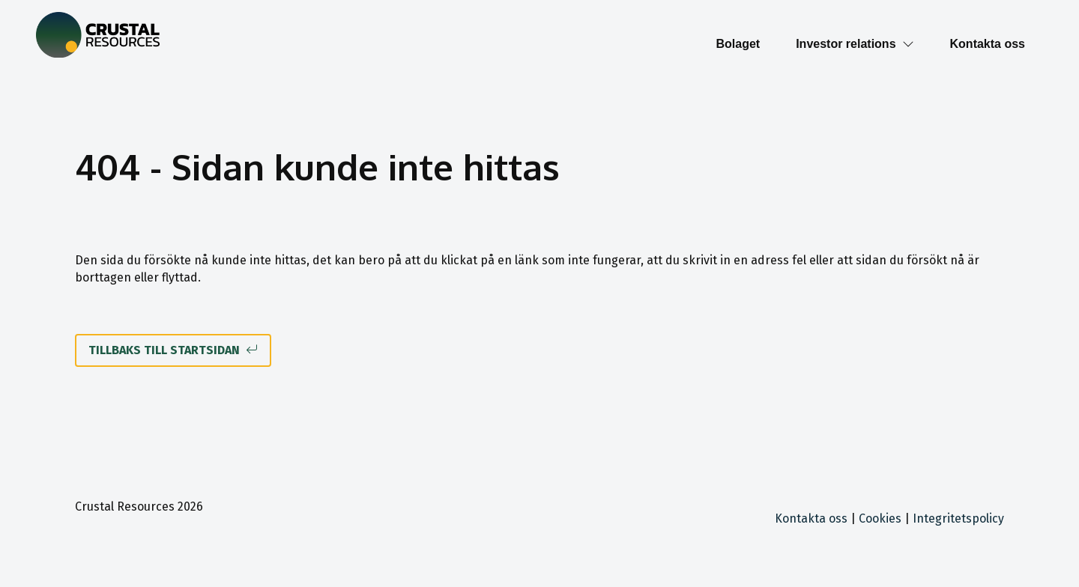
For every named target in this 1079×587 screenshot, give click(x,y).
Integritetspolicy (958, 518)
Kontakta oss (987, 43)
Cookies (880, 518)
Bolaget (738, 43)
